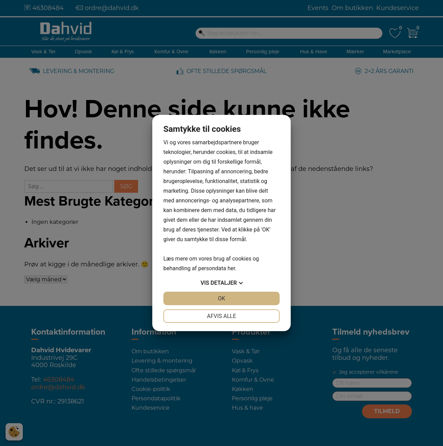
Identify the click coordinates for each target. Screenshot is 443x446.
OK (221, 298)
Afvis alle (221, 316)
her (231, 268)
